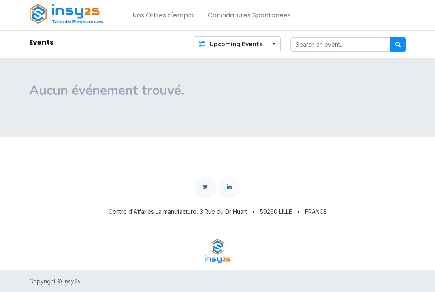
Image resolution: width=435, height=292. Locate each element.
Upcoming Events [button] (231, 44)
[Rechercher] (398, 44)
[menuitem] (163, 15)
